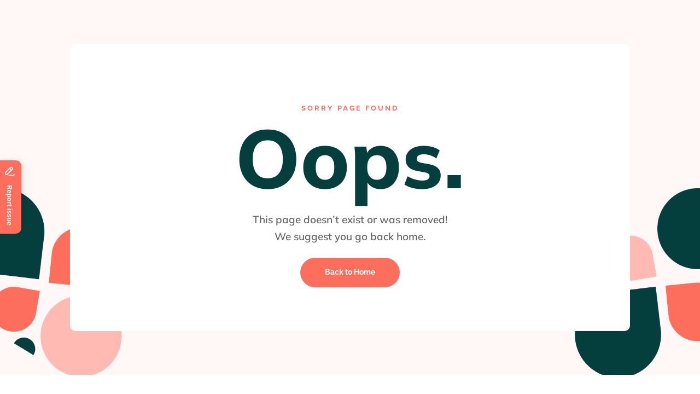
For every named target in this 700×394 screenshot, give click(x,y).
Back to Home (350, 272)
